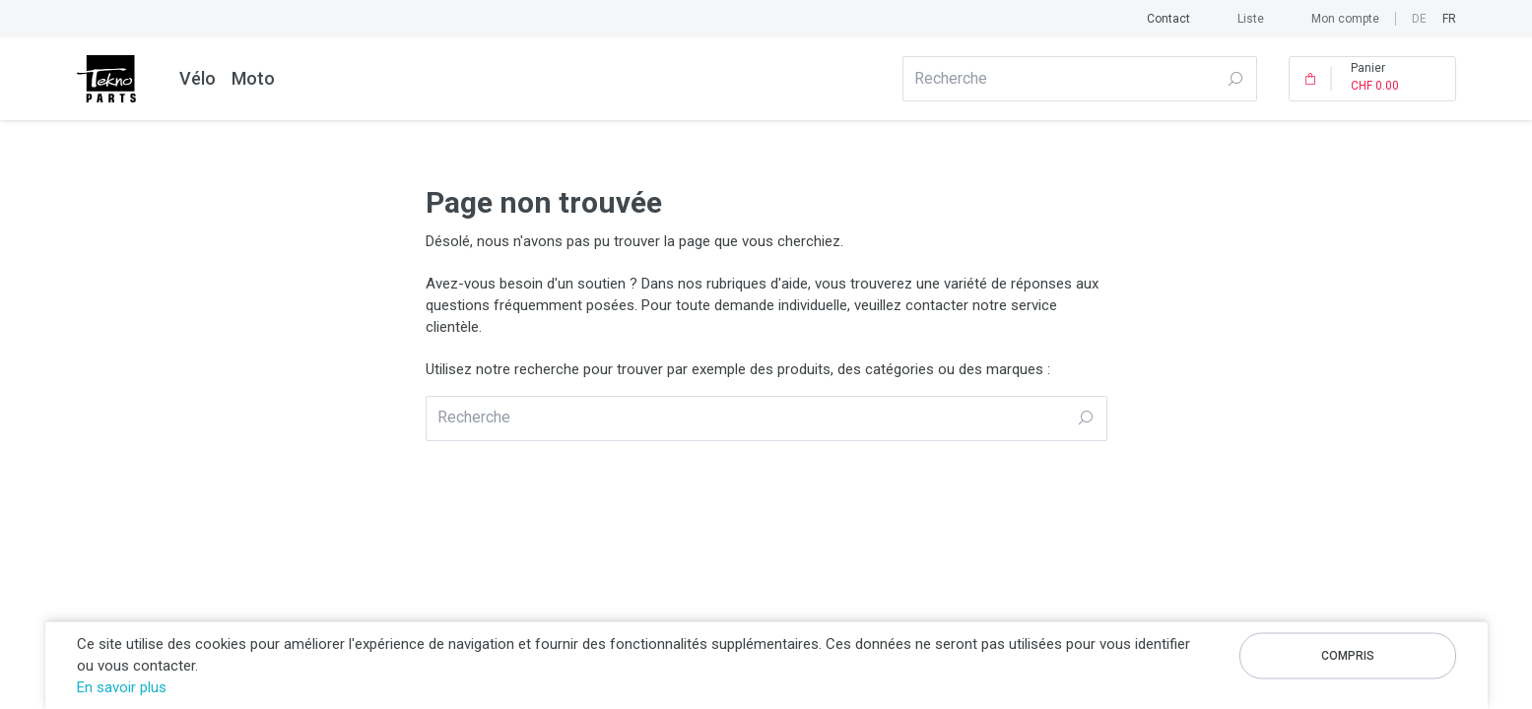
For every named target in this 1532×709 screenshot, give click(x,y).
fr (1449, 19)
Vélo (197, 78)
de (1419, 19)
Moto (253, 78)
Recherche (1235, 79)
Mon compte (1345, 19)
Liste (1250, 19)
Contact (1168, 19)
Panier (1375, 79)
